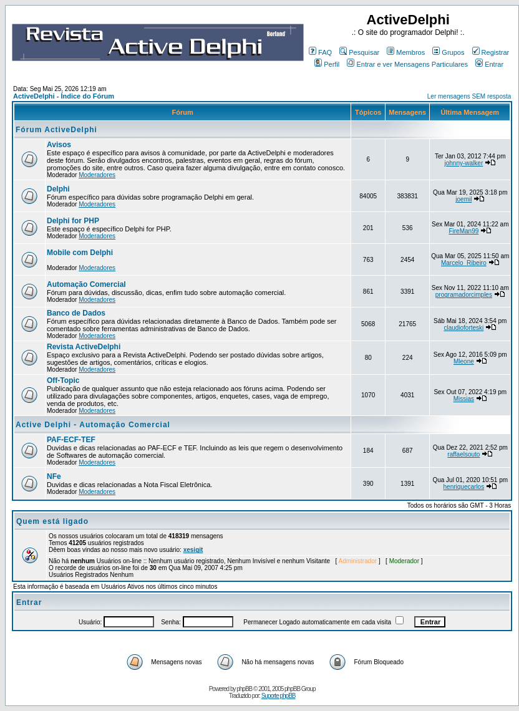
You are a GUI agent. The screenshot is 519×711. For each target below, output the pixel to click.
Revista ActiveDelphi (83, 346)
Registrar (491, 52)
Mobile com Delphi (80, 252)
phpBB (244, 688)
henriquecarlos (464, 486)
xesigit (193, 549)
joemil (463, 199)
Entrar (489, 64)
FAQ (320, 52)
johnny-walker (464, 163)
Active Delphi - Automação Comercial (93, 424)
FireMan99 (463, 231)
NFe (54, 476)
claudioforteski (463, 327)
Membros (406, 52)
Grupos (448, 52)
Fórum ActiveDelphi (56, 129)
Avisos (59, 144)
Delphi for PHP (73, 220)
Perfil (326, 64)
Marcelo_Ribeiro (464, 262)
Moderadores (97, 175)
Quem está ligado (52, 521)
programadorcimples (463, 294)
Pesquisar (359, 52)
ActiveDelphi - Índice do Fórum (63, 96)
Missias (464, 398)
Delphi (58, 189)
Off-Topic (63, 380)
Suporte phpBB (278, 695)
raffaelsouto (463, 454)
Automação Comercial (86, 284)
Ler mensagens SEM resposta (469, 96)
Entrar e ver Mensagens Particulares (407, 64)
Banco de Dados (76, 313)
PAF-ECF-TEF (71, 439)
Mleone (464, 361)
